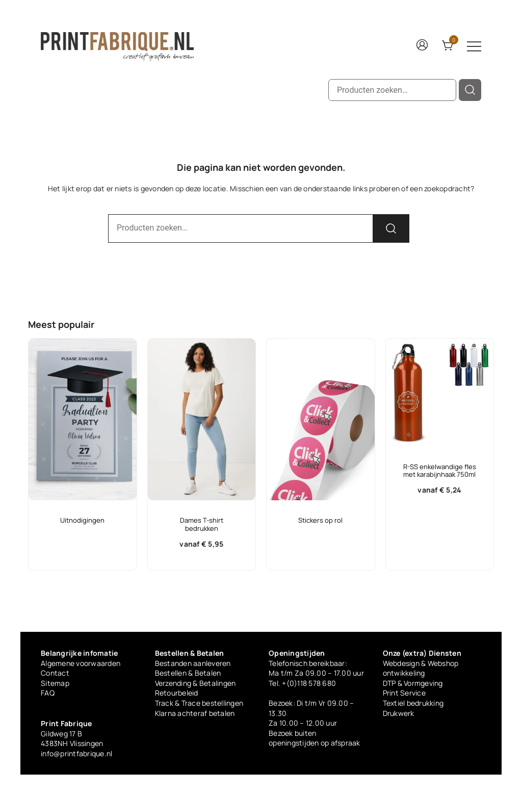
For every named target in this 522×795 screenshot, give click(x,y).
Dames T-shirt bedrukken (201, 524)
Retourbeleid (176, 693)
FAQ (48, 693)
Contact (55, 673)
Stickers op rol (320, 520)
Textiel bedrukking (413, 703)
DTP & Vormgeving (413, 683)
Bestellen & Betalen (188, 673)
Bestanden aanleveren (193, 663)
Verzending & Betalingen (195, 683)
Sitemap (55, 683)
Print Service (404, 693)
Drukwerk (398, 713)
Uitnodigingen (82, 520)
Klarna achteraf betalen (195, 713)
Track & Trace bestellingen (199, 703)
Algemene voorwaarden (80, 663)
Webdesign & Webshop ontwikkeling (421, 668)
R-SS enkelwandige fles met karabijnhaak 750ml (439, 470)
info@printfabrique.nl (76, 753)
